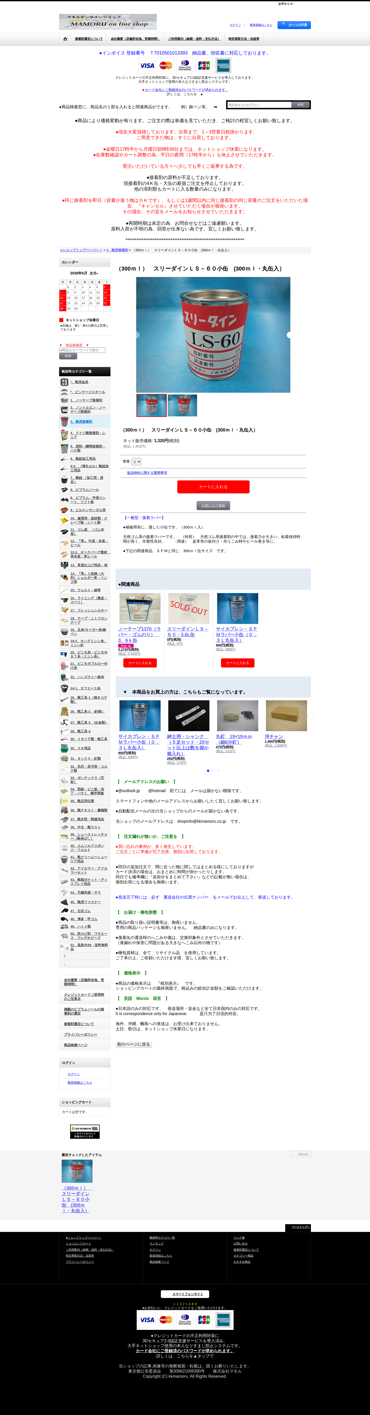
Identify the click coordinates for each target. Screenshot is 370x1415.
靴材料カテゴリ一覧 (162, 1237)
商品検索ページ (75, 1045)
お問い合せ (241, 1243)
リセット (303, 1153)
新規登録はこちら (261, 24)
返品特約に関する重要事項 (147, 473)
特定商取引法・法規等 (80, 1255)
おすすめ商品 (242, 1261)
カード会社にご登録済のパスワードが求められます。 (185, 1351)
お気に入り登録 (213, 505)
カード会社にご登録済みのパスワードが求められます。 (186, 90)
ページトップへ (301, 1226)
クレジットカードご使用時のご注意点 (84, 997)
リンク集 (239, 1237)
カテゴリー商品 (243, 1255)
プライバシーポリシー (80, 1034)
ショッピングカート (78, 1243)
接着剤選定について (79, 1024)
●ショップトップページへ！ (83, 1237)
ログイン (235, 24)
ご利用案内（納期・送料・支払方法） (90, 1249)
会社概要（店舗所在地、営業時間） (84, 982)
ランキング (157, 1243)
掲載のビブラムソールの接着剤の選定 (84, 1011)
